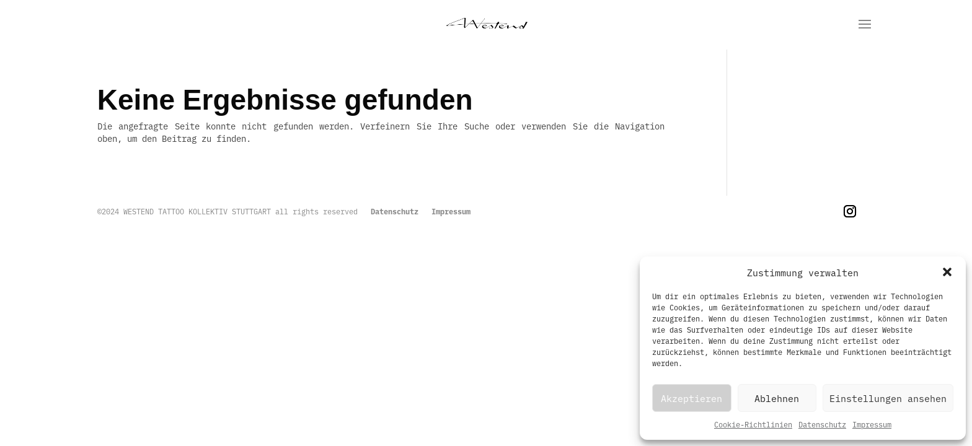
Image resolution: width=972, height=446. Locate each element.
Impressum (871, 424)
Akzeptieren (691, 397)
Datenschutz (822, 424)
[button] (947, 272)
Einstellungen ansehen (888, 397)
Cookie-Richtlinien (753, 424)
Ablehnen (776, 397)
